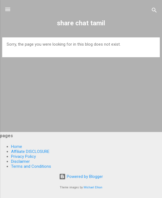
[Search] (154, 11)
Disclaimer (20, 161)
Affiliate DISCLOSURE (30, 151)
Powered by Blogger (81, 176)
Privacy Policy (23, 156)
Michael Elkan (93, 187)
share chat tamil (81, 23)
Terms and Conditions (31, 166)
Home (16, 146)
